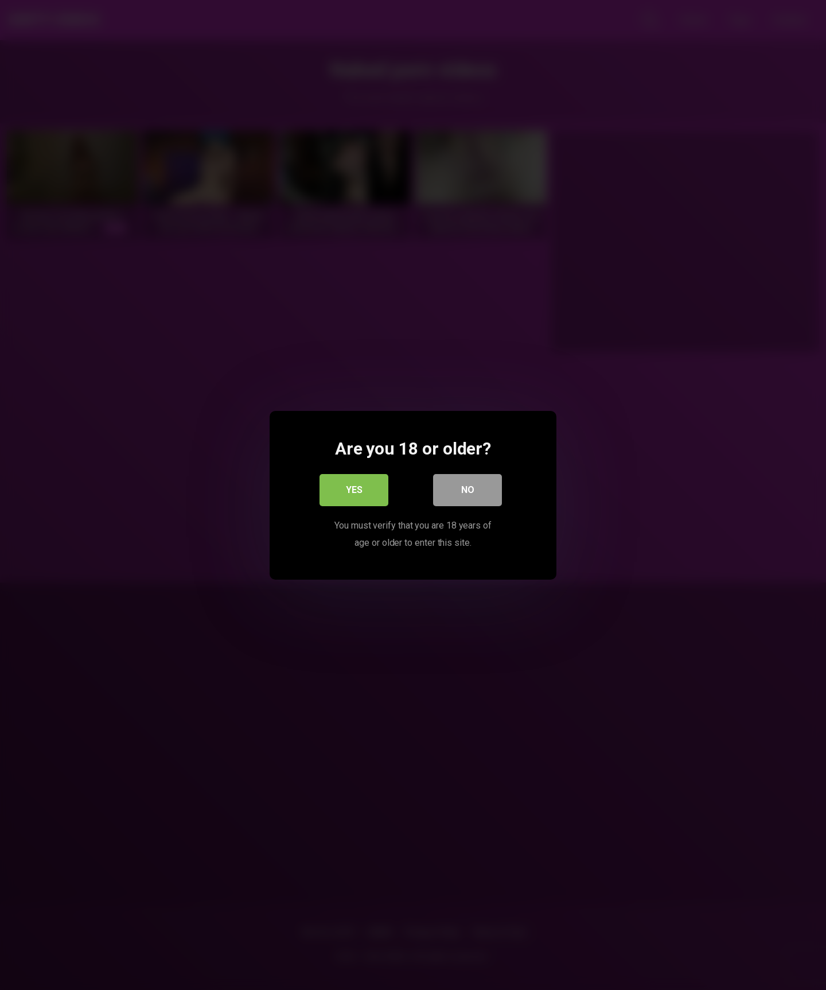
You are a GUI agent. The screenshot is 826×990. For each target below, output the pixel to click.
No (467, 489)
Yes (354, 489)
